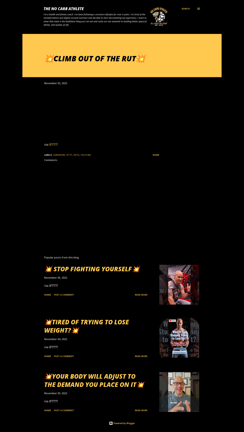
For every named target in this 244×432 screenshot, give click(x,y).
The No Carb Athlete (64, 8)
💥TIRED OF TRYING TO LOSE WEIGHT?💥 (86, 326)
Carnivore (59, 154)
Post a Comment (64, 294)
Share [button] (155, 154)
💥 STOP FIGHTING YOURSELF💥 (92, 269)
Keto (76, 154)
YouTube (86, 154)
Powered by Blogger (122, 423)
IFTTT (53, 144)
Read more (141, 294)
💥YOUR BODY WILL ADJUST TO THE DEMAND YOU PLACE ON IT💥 (94, 380)
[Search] (186, 9)
